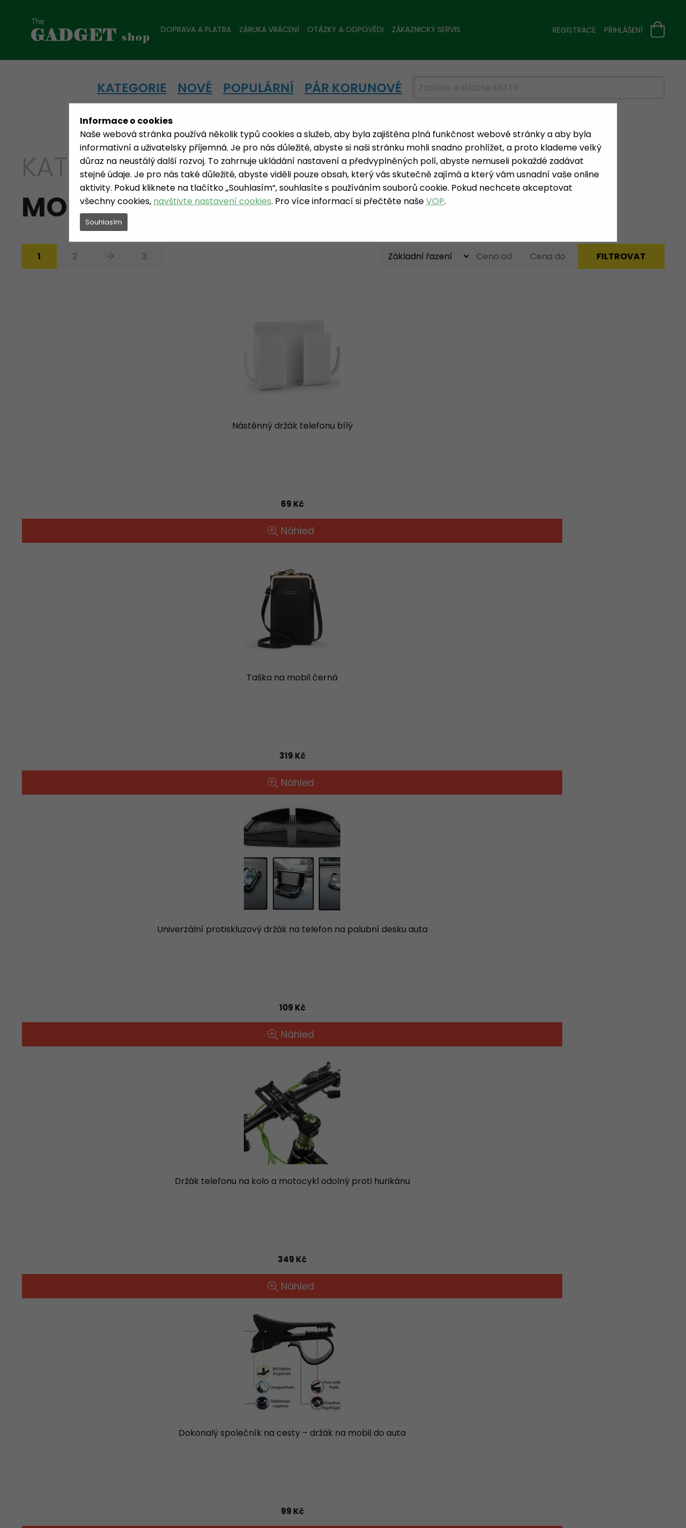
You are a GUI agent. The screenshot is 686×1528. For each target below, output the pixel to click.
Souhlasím (103, 222)
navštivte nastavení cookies (212, 201)
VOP (435, 201)
